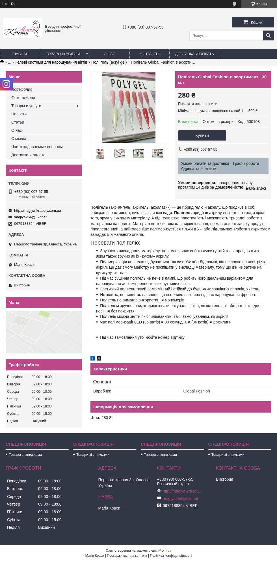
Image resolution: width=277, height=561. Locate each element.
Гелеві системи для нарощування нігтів (51, 62)
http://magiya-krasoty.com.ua (37, 210)
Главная (20, 54)
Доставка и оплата (194, 54)
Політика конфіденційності (171, 556)
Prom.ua (165, 551)
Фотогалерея (23, 97)
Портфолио (22, 89)
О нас (109, 54)
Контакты (149, 54)
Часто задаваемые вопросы (37, 146)
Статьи (17, 122)
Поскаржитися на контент (127, 556)
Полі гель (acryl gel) (109, 62)
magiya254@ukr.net (30, 217)
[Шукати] (268, 35)
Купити (202, 135)
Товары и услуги (63, 54)
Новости (19, 114)
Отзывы (18, 138)
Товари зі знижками (25, 454)
